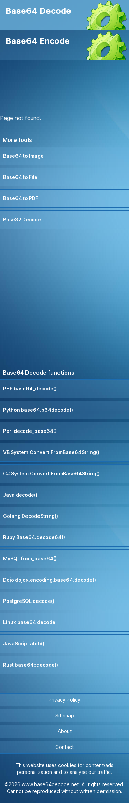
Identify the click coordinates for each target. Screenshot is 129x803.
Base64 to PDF (20, 198)
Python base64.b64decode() (38, 410)
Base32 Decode (22, 219)
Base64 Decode (38, 11)
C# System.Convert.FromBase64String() (51, 473)
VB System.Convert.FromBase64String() (51, 452)
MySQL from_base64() (30, 558)
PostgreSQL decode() (28, 601)
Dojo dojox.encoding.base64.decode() (49, 580)
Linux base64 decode (29, 622)
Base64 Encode (38, 41)
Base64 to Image (23, 156)
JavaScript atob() (23, 643)
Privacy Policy (64, 700)
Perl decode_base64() (30, 431)
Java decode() (20, 495)
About (65, 731)
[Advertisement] (65, 88)
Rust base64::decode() (30, 665)
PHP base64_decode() (30, 388)
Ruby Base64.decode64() (34, 537)
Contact (64, 747)
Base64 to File (20, 177)
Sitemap (64, 715)
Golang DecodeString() (30, 516)
